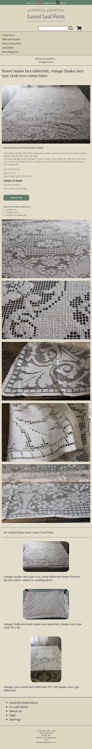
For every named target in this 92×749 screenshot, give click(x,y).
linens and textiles (11, 43)
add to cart (16, 197)
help (12, 715)
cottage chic (11, 209)
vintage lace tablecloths (16, 215)
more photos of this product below (23, 147)
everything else (10, 51)
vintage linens (46, 61)
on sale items (18, 707)
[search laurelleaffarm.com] (71, 28)
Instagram (46, 3)
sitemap (15, 719)
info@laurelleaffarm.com (46, 742)
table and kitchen (11, 39)
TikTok (63, 3)
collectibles (8, 47)
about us (15, 711)
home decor (8, 35)
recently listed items (23, 702)
